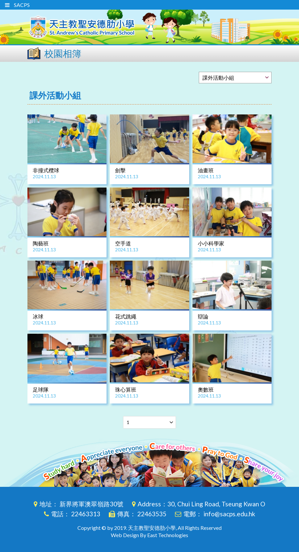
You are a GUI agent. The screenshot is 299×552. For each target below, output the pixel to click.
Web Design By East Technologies (149, 535)
